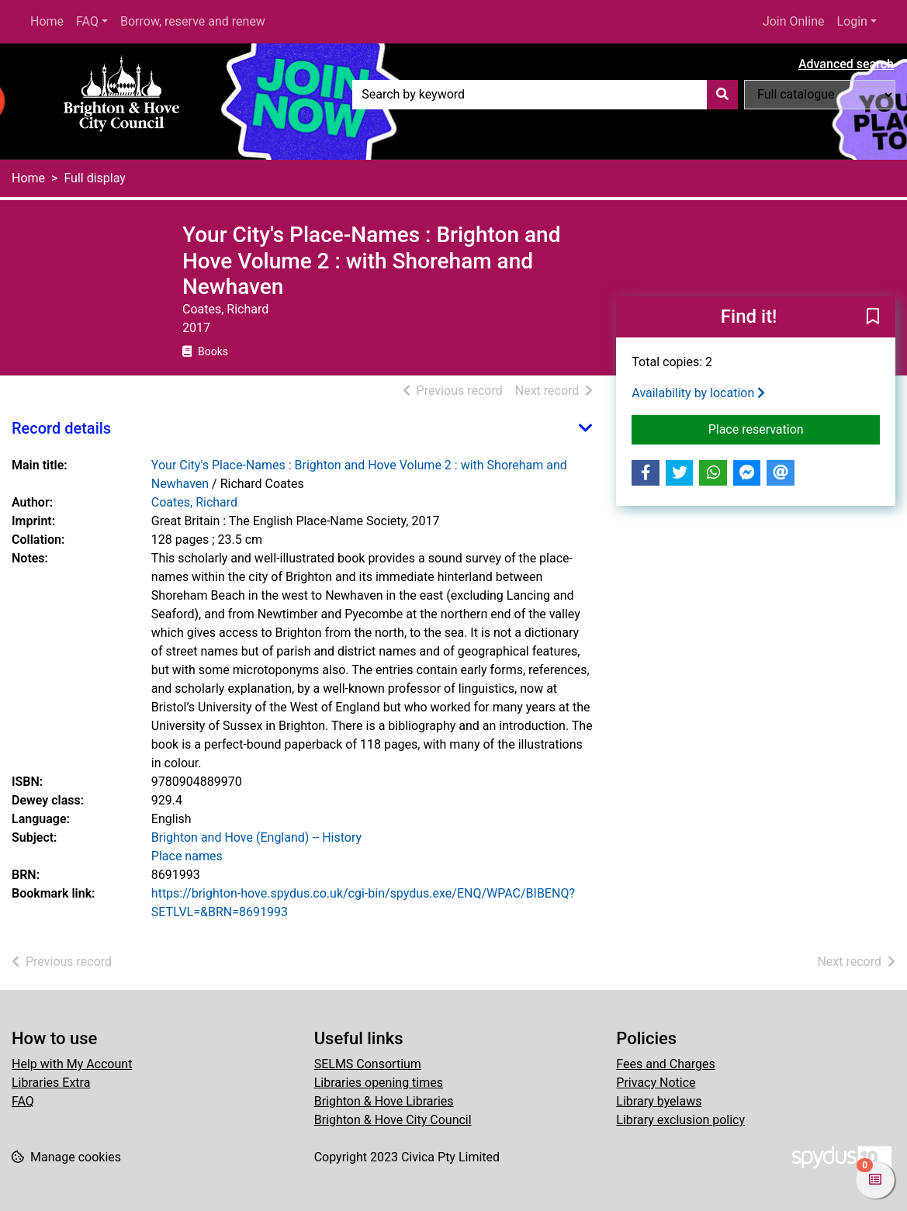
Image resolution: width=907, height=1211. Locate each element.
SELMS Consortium (367, 1064)
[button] (873, 317)
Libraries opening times (378, 1082)
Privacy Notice (655, 1082)
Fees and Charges (665, 1064)
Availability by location (698, 393)
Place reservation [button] (794, 428)
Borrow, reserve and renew (192, 21)
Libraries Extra (51, 1082)
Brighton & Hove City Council (393, 1119)
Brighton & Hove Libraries (384, 1101)
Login (851, 21)
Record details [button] (61, 428)
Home (47, 21)
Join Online (794, 21)
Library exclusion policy (680, 1119)
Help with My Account (72, 1064)
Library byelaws (658, 1101)
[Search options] (819, 94)
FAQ (87, 21)
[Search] (722, 94)
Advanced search (846, 64)
